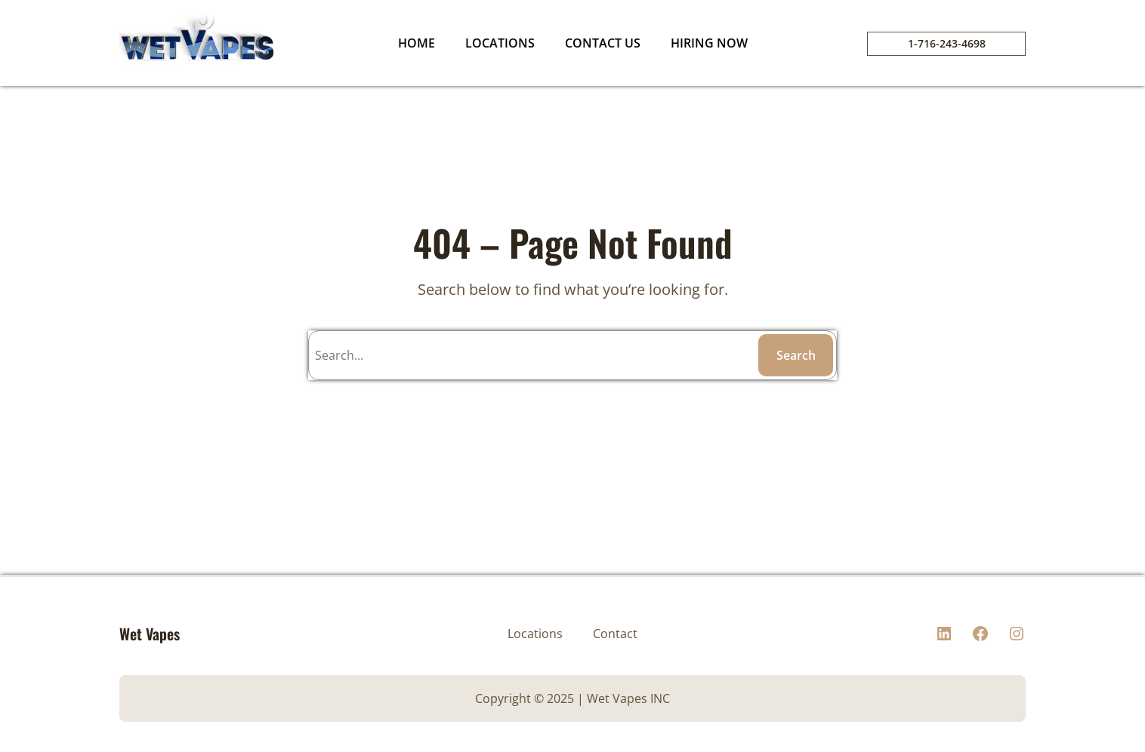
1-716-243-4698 (947, 43)
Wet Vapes (149, 633)
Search (796, 355)
